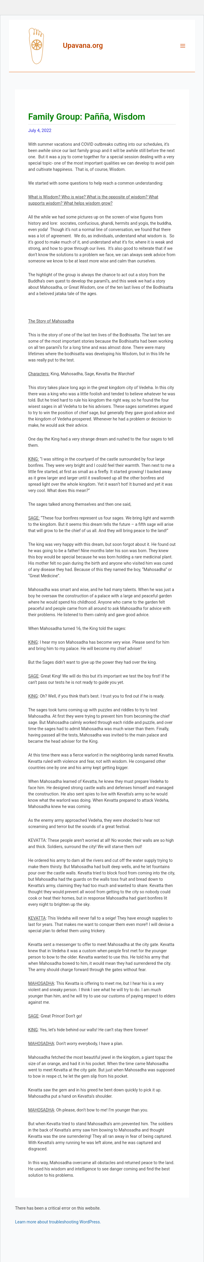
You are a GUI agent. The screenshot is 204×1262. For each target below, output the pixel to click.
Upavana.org (83, 45)
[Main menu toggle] (182, 46)
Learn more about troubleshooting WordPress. (58, 1222)
